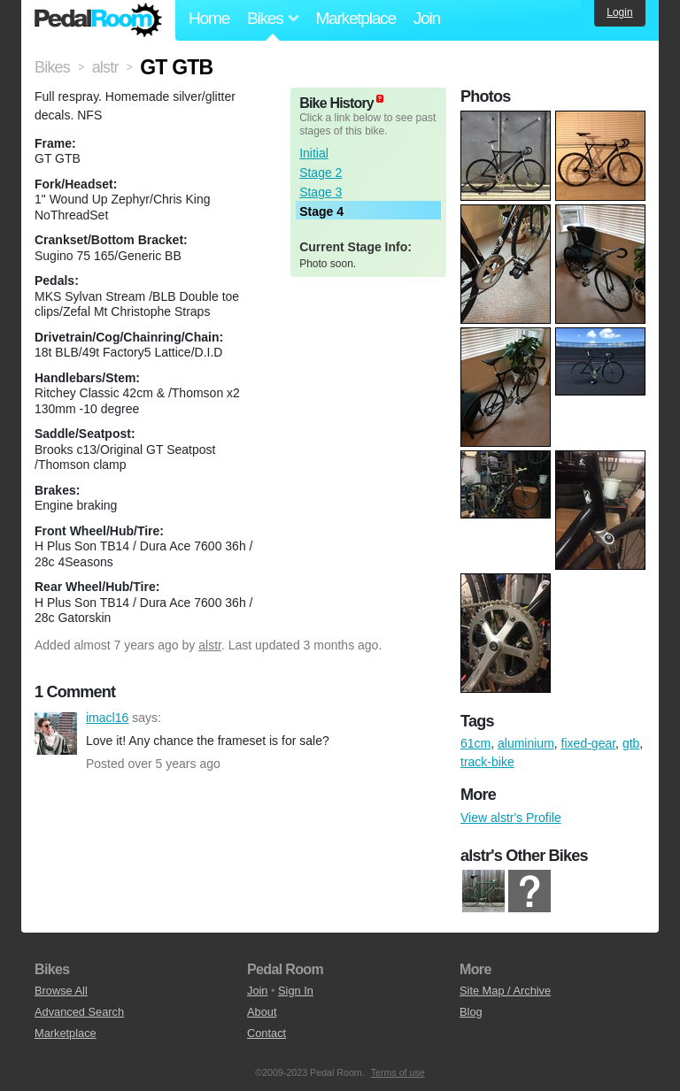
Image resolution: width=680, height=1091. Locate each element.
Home (209, 18)
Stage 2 (320, 172)
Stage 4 (321, 211)
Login (619, 12)
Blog (471, 1011)
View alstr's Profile (510, 818)
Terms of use (398, 1072)
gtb (630, 743)
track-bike (487, 762)
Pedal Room (98, 20)
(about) (380, 98)
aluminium (526, 743)
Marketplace (355, 18)
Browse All (61, 990)
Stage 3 (320, 192)
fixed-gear (588, 743)
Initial (313, 153)
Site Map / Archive (505, 990)
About (261, 1011)
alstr (209, 645)
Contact (266, 1033)
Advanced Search (79, 1011)
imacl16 (56, 733)
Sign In (295, 990)
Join (426, 18)
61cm (475, 743)
